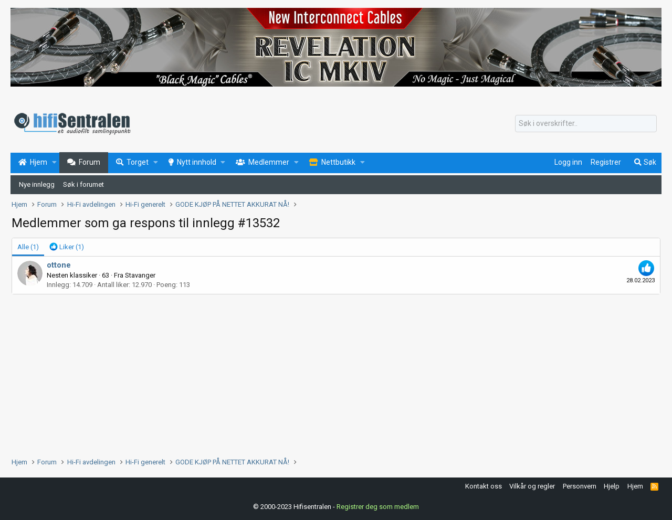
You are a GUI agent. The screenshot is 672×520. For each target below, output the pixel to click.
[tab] (66, 247)
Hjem (635, 486)
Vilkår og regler (532, 486)
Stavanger (140, 275)
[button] (54, 162)
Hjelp (612, 486)
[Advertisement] (327, 373)
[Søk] (586, 124)
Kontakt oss (483, 486)
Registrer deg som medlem (378, 507)
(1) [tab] (28, 247)
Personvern (579, 486)
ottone (59, 265)
